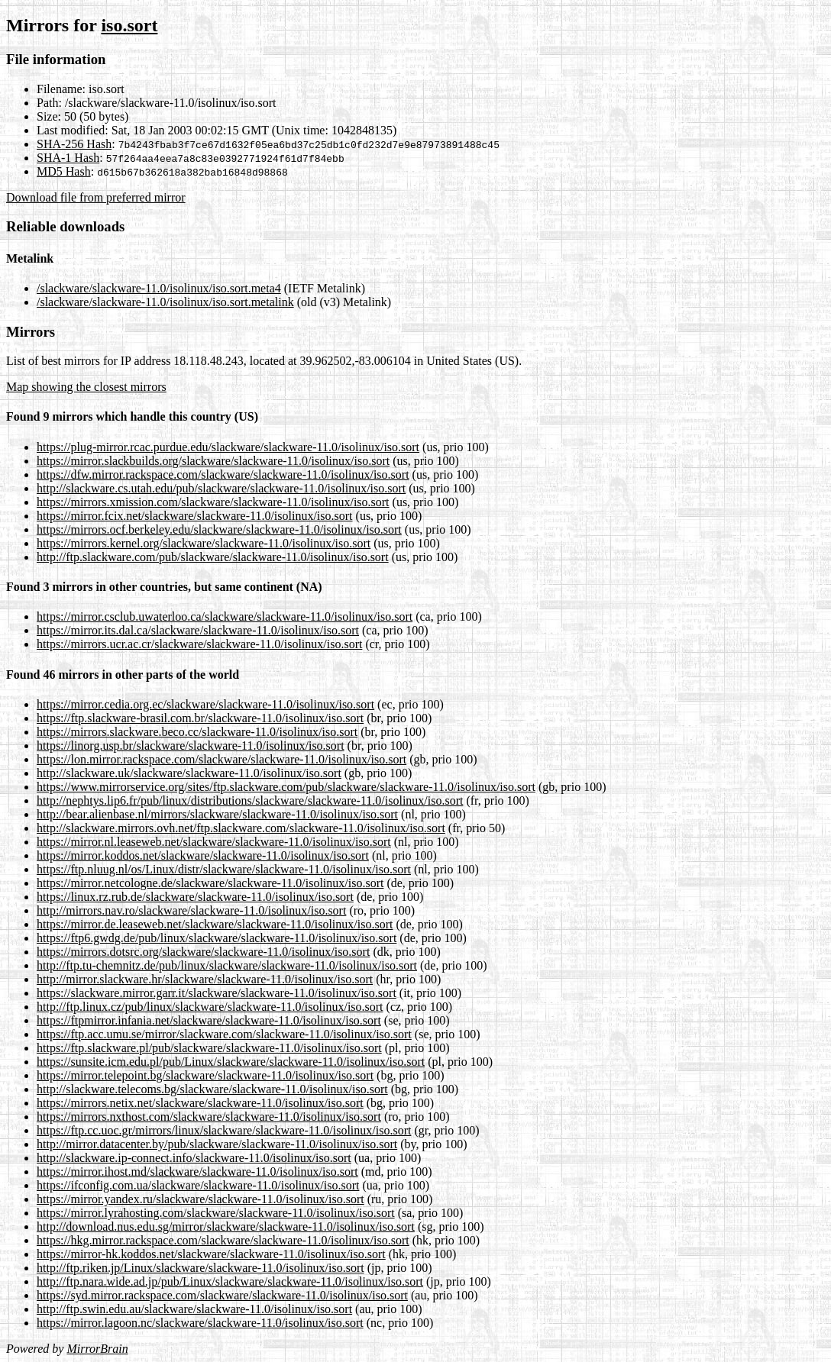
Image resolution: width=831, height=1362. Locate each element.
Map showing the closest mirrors (86, 386)
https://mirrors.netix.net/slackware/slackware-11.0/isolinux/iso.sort (200, 1102)
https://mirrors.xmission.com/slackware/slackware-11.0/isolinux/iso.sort (213, 501)
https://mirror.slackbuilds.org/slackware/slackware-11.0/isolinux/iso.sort (213, 460)
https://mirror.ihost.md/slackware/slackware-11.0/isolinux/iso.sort (197, 1171)
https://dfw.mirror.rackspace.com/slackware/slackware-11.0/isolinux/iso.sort (223, 474)
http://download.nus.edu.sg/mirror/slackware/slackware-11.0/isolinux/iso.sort (226, 1226)
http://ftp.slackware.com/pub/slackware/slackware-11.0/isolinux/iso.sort (213, 556)
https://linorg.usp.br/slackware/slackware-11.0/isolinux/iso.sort (190, 745)
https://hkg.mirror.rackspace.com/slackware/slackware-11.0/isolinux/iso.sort (223, 1240)
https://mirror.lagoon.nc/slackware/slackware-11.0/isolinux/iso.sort (200, 1322)
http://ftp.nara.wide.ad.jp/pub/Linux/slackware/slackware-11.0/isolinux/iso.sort (230, 1281)
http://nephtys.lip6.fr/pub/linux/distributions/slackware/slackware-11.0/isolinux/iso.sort (250, 800)
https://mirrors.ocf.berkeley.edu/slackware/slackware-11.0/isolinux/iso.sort (219, 529)
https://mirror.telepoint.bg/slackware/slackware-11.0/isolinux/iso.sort (205, 1075)
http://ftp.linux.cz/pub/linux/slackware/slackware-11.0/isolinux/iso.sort (210, 1006)
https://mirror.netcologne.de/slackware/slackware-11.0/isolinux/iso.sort (210, 882)
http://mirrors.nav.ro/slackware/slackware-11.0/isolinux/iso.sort (191, 910)
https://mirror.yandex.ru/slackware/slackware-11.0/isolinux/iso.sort (200, 1199)
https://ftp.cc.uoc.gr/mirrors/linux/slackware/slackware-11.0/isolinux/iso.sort (224, 1130)
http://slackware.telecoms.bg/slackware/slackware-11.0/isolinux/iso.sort (212, 1089)
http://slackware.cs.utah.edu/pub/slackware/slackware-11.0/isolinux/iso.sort (221, 488)
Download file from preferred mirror (96, 197)
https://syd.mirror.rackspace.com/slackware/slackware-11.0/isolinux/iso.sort (222, 1295)
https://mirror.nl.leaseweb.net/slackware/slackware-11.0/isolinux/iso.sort (214, 841)
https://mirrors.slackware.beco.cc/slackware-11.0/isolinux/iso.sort (197, 731)
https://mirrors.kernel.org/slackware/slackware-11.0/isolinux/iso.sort (203, 543)
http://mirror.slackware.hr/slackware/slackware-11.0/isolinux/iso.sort (205, 979)
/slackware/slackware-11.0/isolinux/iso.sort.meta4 (159, 288)
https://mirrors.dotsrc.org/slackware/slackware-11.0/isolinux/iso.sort (203, 951)
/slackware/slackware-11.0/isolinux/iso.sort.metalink (165, 301)
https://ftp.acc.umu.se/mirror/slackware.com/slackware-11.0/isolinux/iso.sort (224, 1034)
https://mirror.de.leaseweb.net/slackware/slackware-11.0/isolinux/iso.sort (215, 924)
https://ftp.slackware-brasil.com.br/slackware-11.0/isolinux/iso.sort (200, 718)
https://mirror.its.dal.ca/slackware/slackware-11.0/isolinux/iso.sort (198, 630)
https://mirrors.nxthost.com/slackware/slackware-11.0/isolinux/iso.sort (209, 1116)
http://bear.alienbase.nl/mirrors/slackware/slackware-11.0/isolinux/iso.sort (217, 814)
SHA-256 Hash (74, 143)
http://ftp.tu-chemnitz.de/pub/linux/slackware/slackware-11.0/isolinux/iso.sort (227, 965)
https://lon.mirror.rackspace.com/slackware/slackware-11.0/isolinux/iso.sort (221, 759)
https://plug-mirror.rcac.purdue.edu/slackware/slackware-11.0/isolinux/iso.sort (228, 447)
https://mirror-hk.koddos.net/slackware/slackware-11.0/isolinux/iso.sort (211, 1253)
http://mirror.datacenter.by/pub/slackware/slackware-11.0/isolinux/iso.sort (217, 1144)
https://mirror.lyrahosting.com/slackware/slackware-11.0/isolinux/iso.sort (216, 1212)
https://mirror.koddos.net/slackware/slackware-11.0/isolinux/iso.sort (203, 855)
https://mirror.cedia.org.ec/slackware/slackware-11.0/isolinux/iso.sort (205, 704)
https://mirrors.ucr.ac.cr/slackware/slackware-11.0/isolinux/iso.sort (199, 643)
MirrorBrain (97, 1348)
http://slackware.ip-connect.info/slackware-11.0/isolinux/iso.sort (194, 1157)
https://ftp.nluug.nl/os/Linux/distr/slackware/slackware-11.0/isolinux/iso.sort (224, 869)
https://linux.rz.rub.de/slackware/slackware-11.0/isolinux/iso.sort (195, 896)
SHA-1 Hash (68, 157)
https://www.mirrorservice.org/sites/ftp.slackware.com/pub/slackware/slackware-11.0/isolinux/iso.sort (286, 786)
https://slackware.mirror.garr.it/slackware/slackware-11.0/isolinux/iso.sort (216, 992)
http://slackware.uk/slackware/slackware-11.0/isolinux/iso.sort (189, 773)
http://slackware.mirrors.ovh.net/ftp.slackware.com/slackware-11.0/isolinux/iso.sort (241, 827)
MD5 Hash (64, 171)
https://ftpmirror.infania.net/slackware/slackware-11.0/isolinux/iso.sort (209, 1020)
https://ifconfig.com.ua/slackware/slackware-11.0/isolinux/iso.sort (198, 1185)
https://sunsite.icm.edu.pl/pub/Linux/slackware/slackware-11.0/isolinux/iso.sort (231, 1061)
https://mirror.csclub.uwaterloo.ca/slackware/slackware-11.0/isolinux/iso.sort (224, 616)
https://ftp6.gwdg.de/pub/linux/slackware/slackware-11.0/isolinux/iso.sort (216, 937)
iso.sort (129, 25)
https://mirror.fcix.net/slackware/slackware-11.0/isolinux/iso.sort (195, 515)
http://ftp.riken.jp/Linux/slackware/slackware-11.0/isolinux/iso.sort (200, 1267)
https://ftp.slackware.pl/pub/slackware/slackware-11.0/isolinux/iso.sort (209, 1047)
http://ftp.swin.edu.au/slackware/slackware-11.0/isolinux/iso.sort (194, 1308)
